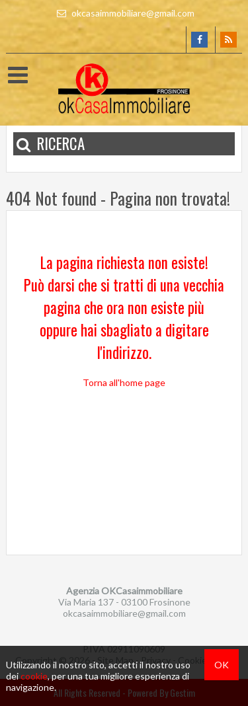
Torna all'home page (124, 382)
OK (221, 664)
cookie (34, 676)
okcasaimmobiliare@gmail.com (124, 13)
